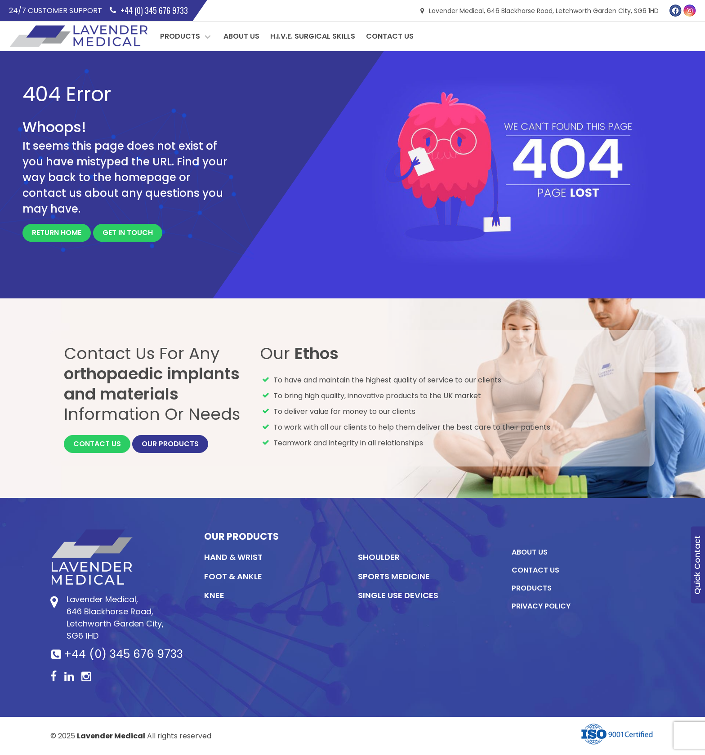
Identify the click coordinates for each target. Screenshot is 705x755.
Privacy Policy (541, 606)
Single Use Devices (398, 595)
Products (180, 36)
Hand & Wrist (233, 557)
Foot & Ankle (233, 576)
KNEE (214, 595)
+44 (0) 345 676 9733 (123, 654)
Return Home (56, 232)
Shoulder (379, 557)
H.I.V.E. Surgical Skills (312, 36)
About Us (241, 36)
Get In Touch (128, 232)
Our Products (170, 444)
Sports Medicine (394, 576)
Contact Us (390, 36)
